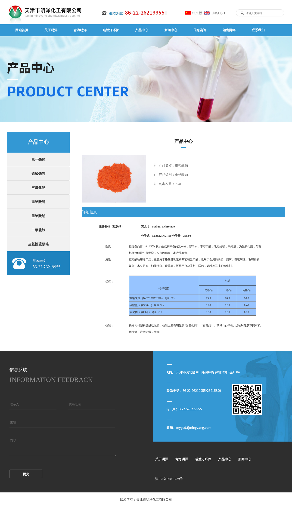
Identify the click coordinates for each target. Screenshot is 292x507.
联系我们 (258, 30)
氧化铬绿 (38, 159)
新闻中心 (170, 30)
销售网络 (229, 30)
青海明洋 (80, 30)
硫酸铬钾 (38, 173)
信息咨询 (199, 30)
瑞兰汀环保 (111, 30)
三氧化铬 (38, 188)
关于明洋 (50, 30)
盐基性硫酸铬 (38, 244)
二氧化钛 (38, 230)
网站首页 (21, 30)
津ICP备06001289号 (169, 479)
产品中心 (141, 30)
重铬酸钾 (38, 202)
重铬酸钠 (38, 216)
